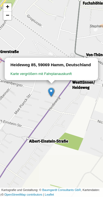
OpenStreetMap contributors (23, 194)
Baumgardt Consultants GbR (61, 190)
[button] (51, 92)
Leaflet (49, 194)
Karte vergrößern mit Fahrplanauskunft (41, 74)
